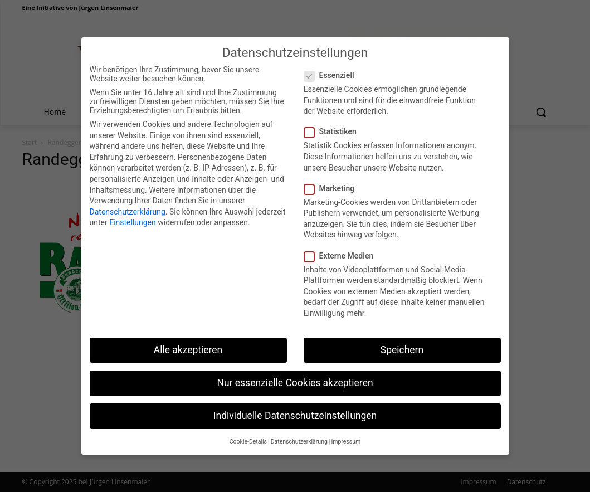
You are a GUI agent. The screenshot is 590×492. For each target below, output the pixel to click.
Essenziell (333, 68)
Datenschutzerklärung (127, 204)
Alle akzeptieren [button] (188, 342)
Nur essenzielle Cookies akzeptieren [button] (295, 375)
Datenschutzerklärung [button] (299, 435)
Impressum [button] (345, 435)
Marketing (333, 181)
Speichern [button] (402, 342)
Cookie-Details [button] (248, 435)
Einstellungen (132, 215)
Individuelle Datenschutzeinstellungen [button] (295, 409)
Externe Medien (342, 248)
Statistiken (334, 124)
